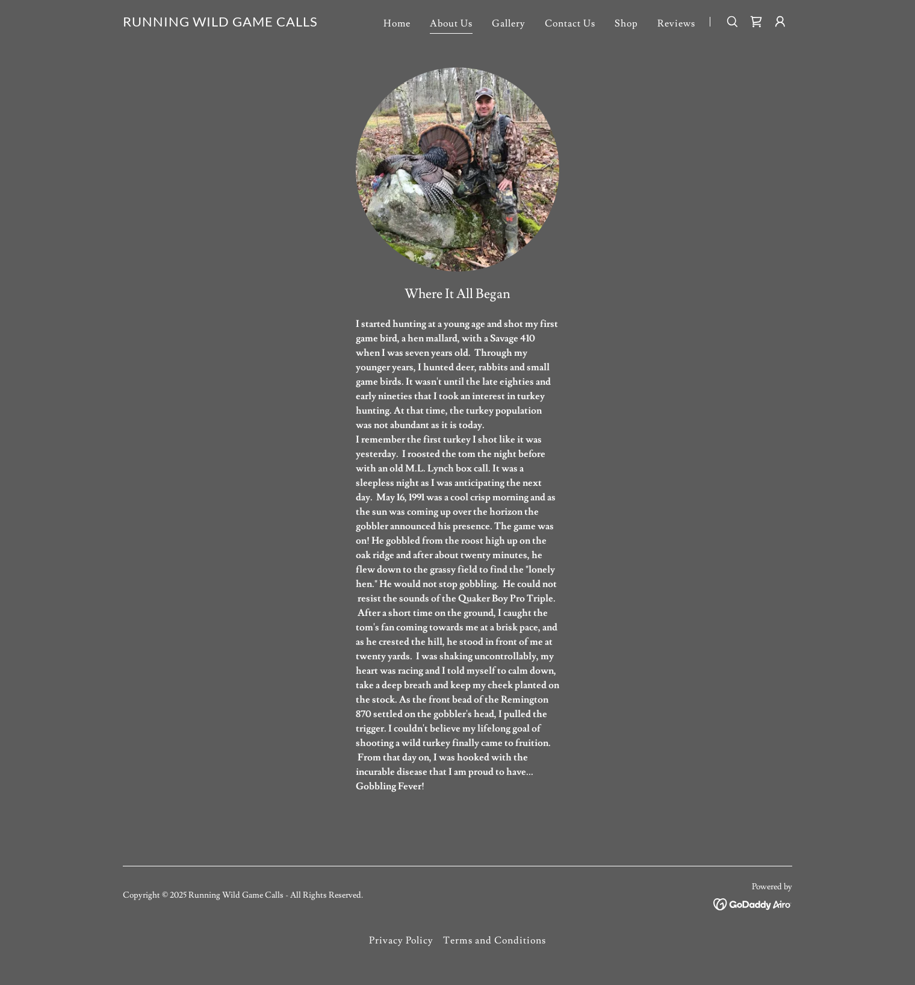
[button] (780, 22)
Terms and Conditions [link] (494, 940)
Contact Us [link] (570, 23)
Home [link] (397, 23)
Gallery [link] (509, 23)
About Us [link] (451, 23)
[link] (220, 23)
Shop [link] (626, 23)
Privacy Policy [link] (401, 940)
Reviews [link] (676, 23)
